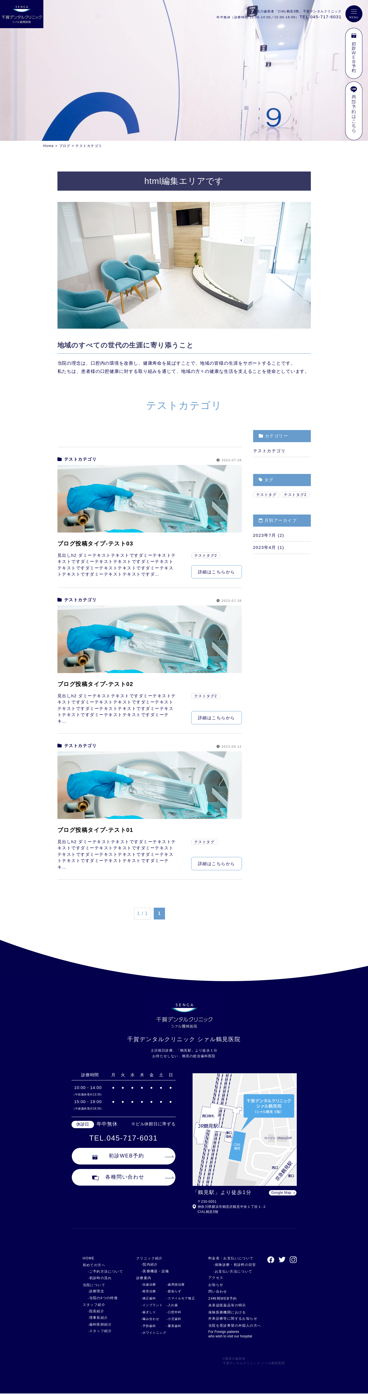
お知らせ (214, 1284)
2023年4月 (264, 547)
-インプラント (149, 1305)
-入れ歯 (170, 1305)
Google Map (281, 1193)
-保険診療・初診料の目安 (231, 1264)
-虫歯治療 (145, 1284)
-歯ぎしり (145, 1312)
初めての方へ (95, 1265)
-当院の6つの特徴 (101, 1298)
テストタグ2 (205, 555)
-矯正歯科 (145, 1298)
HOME (89, 1258)
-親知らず (171, 1291)
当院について (95, 1285)
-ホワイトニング (151, 1332)
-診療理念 (95, 1291)
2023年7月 (264, 535)
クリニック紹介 (147, 1258)
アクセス (214, 1277)
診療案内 (141, 1278)
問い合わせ (216, 1291)
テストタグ (204, 842)
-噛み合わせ (147, 1318)
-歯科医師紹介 (99, 1324)
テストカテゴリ (77, 459)
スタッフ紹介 (95, 1304)
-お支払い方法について (229, 1271)
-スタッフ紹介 (99, 1331)
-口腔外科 (171, 1312)
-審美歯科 (171, 1326)
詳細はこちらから (216, 571)
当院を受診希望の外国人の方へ (234, 1325)
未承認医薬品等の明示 (226, 1305)
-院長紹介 (95, 1311)
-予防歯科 (145, 1326)
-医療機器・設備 (151, 1271)
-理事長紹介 (97, 1317)
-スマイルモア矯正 (178, 1298)
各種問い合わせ (118, 1178)
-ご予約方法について (104, 1271)
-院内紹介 (146, 1264)
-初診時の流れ (99, 1278)
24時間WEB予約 (221, 1298)
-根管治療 (145, 1291)
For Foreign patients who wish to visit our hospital (229, 1334)
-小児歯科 (171, 1318)
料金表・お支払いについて (230, 1258)
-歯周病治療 (173, 1284)
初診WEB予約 (118, 1157)
